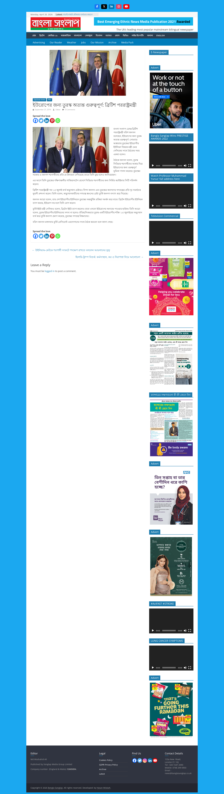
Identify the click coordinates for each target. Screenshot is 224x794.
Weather (71, 42)
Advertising (39, 42)
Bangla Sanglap (56, 23)
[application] (171, 156)
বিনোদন (99, 35)
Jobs (83, 42)
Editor (58, 110)
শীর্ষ (49, 100)
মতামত (109, 35)
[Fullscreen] (189, 165)
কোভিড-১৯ (52, 35)
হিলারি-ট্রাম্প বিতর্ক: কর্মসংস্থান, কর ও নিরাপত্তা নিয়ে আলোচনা (109, 257)
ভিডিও (125, 35)
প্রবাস (117, 35)
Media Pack (127, 42)
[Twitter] (41, 120)
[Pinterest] (52, 120)
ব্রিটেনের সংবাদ (39, 100)
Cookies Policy (105, 760)
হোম (34, 35)
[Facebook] (35, 120)
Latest (102, 774)
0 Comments (68, 110)
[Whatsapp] (57, 120)
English (160, 35)
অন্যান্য (150, 35)
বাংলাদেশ (78, 35)
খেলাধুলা (88, 35)
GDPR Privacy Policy (108, 764)
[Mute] (185, 165)
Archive (112, 42)
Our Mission (97, 42)
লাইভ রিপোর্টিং (138, 35)
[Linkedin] (46, 120)
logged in (50, 271)
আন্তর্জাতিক (66, 35)
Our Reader (56, 42)
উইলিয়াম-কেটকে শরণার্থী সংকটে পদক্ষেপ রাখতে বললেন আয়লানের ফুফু (71, 250)
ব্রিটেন (41, 35)
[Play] (152, 165)
